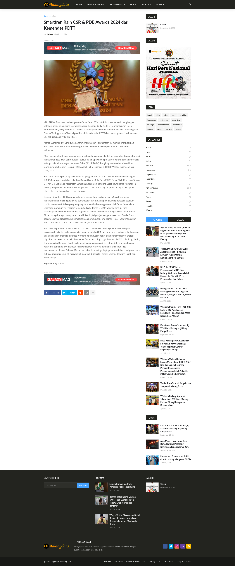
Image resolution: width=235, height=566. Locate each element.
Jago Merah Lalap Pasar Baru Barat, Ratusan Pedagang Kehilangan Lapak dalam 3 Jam (174, 444)
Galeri (163, 24)
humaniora (151, 120)
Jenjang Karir (154, 561)
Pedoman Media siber (135, 561)
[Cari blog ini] (60, 485)
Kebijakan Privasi (184, 561)
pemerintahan (163, 124)
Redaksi (107, 561)
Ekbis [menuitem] (133, 4)
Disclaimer (168, 561)
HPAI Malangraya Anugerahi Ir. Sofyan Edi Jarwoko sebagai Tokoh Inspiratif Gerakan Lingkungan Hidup (174, 345)
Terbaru (179, 220)
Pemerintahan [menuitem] (95, 4)
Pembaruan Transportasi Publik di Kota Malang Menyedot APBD (175, 458)
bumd (149, 115)
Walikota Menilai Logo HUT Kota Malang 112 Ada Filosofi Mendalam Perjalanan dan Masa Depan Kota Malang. (175, 311)
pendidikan (177, 124)
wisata (178, 129)
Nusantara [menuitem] (116, 4)
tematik (169, 129)
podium (150, 129)
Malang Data (66, 561)
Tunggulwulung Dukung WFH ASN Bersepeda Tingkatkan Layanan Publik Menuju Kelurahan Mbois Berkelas (174, 253)
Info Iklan (118, 561)
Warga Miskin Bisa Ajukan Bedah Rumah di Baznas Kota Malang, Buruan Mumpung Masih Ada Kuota (124, 519)
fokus (166, 115)
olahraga (150, 124)
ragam (159, 129)
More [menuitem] (159, 4)
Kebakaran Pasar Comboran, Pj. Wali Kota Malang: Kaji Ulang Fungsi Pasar (175, 328)
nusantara (176, 120)
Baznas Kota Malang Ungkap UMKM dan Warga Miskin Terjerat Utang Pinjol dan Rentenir (122, 501)
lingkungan (164, 120)
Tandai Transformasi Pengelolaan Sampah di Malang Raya (175, 385)
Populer (157, 220)
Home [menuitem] (79, 4)
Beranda (47, 16)
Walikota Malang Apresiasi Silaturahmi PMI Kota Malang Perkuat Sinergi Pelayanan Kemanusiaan (174, 400)
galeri (174, 115)
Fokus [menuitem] (145, 4)
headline (183, 115)
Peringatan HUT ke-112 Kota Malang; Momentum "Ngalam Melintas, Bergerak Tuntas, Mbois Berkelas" (175, 293)
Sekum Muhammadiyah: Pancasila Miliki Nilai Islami (122, 485)
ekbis (54, 16)
